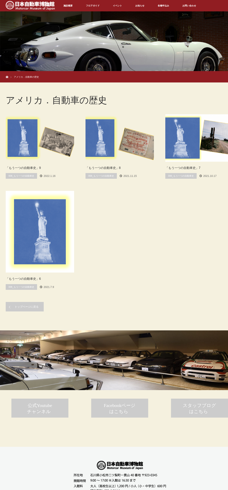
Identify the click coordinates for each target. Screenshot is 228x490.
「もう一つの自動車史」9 (23, 167)
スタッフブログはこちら (199, 408)
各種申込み (163, 5)
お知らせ (139, 5)
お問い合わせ (189, 5)
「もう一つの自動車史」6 (23, 278)
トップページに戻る (27, 306)
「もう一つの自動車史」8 (103, 167)
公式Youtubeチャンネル (39, 408)
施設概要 (68, 5)
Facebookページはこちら (119, 408)
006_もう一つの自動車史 (21, 176)
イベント (117, 5)
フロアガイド (93, 5)
